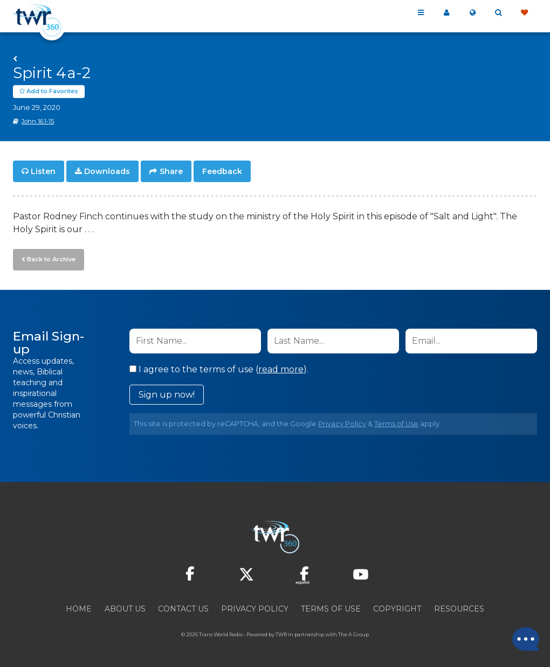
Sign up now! (167, 395)
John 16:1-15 (38, 121)
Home (79, 609)
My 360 (446, 13)
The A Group (353, 634)
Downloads (107, 171)
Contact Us (183, 609)
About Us (125, 609)
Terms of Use (396, 424)
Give (524, 13)
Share (171, 171)
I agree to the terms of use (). (218, 369)
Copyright (397, 609)
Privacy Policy (342, 424)
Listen (43, 171)
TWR (281, 634)
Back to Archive (51, 259)
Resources (459, 609)
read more (281, 369)
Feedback (222, 171)
